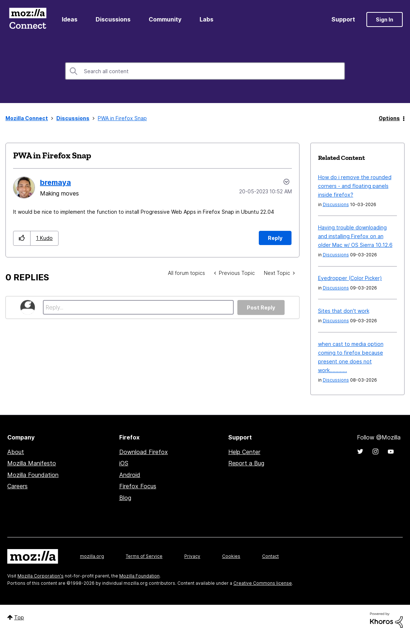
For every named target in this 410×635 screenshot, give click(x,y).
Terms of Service (144, 556)
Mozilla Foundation (33, 474)
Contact (270, 556)
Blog (125, 497)
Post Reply (261, 307)
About (15, 451)
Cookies (231, 556)
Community (165, 19)
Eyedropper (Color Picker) (350, 278)
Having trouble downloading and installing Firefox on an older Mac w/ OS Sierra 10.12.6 (355, 236)
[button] (22, 238)
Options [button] (389, 118)
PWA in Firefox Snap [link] (122, 118)
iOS (123, 463)
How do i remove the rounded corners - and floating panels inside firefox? (354, 186)
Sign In (384, 19)
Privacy (192, 556)
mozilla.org (92, 556)
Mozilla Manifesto (31, 463)
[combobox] (205, 71)
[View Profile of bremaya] (55, 182)
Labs (206, 19)
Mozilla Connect (27, 19)
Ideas (69, 19)
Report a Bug (246, 463)
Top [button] (19, 617)
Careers (17, 486)
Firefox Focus (137, 486)
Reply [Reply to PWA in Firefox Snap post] (275, 238)
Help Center (244, 451)
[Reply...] (138, 307)
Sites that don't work (343, 311)
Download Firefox (143, 451)
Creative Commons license (262, 583)
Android (129, 474)
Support (343, 19)
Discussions (113, 19)
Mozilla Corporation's (40, 576)
